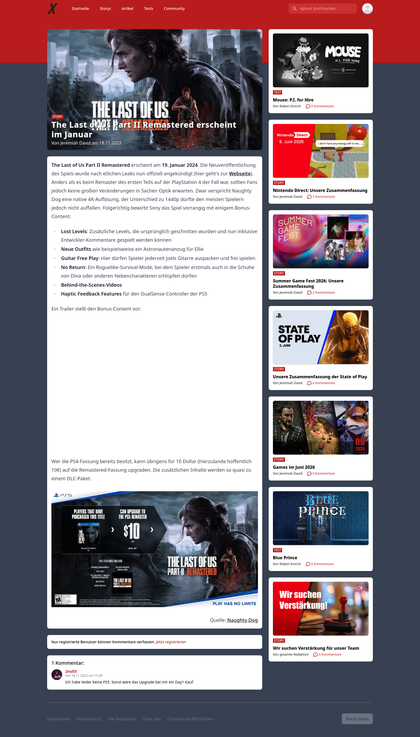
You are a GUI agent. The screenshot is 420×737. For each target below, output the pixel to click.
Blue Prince (285, 558)
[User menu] (367, 8)
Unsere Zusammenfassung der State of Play (320, 377)
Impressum (58, 719)
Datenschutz (89, 719)
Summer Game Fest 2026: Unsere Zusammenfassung (308, 283)
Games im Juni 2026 (294, 467)
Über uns (151, 719)
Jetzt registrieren (171, 641)
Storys (105, 8)
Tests (148, 8)
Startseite (80, 8)
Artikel (127, 8)
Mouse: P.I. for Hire (293, 100)
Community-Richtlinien (190, 719)
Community (174, 8)
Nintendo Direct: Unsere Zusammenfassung (320, 190)
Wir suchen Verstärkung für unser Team (316, 648)
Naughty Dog (242, 620)
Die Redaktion (122, 719)
